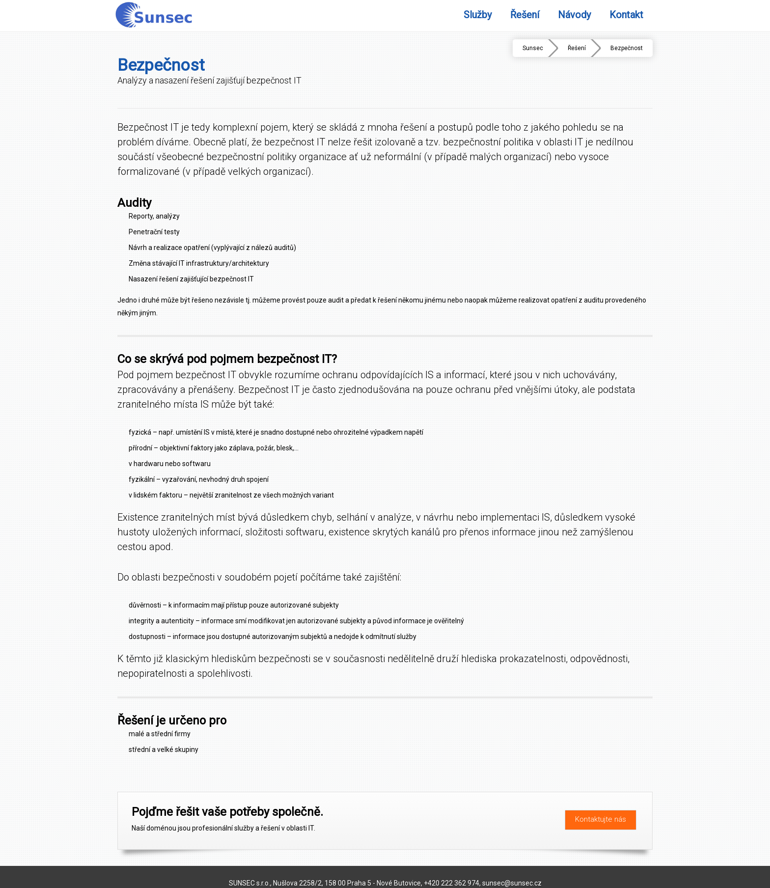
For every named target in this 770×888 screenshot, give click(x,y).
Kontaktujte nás (600, 819)
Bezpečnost (626, 48)
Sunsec (532, 48)
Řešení (577, 48)
